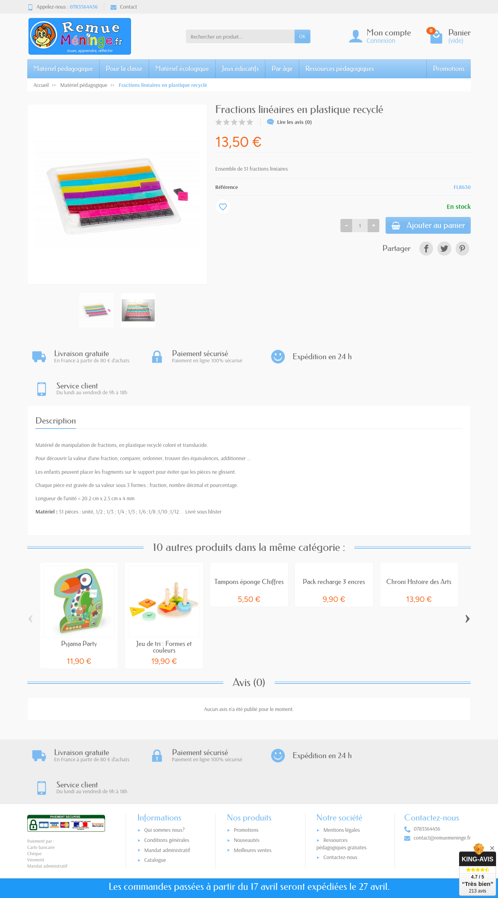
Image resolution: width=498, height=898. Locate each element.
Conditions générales (166, 776)
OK (302, 36)
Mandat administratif (167, 786)
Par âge (282, 68)
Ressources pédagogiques (339, 68)
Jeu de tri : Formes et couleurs (164, 614)
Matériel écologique (182, 68)
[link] (426, 249)
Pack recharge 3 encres (334, 549)
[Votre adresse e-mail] (233, 849)
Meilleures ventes (253, 786)
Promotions (449, 68)
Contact (123, 6)
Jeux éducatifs (240, 68)
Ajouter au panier (427, 226)
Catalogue (155, 796)
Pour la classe (124, 68)
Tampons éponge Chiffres (249, 549)
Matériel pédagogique (63, 68)
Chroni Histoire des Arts (418, 549)
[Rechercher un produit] (240, 36)
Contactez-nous (340, 793)
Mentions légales (341, 766)
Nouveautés (247, 776)
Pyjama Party (79, 611)
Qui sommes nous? (164, 766)
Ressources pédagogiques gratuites (341, 780)
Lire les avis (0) (289, 121)
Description (55, 388)
